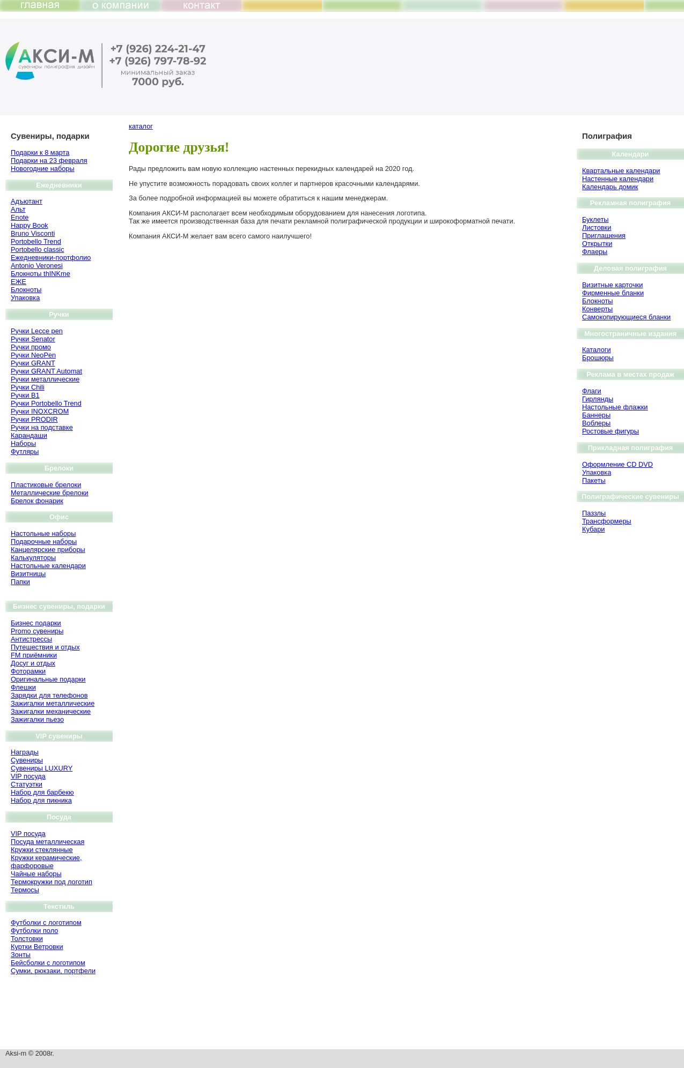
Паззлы (594, 513)
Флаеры (594, 252)
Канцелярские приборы (48, 550)
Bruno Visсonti (33, 233)
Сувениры (27, 760)
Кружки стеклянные (42, 850)
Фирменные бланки (613, 293)
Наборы (23, 443)
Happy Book (29, 225)
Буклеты (595, 219)
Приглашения (604, 235)
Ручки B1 (25, 395)
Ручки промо (31, 347)
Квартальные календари (621, 171)
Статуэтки (26, 784)
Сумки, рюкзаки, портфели (53, 971)
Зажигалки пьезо (37, 719)
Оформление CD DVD (617, 464)
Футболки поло (34, 931)
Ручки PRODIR (34, 419)
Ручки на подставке (42, 427)
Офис (59, 517)
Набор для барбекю (42, 792)
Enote (19, 217)
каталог (141, 126)
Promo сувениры (37, 631)
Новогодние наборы (43, 169)
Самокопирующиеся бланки (626, 317)
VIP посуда (28, 776)
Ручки (59, 314)
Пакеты (594, 480)
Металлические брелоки (50, 493)
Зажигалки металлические (52, 703)
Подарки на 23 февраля (49, 160)
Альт (18, 209)
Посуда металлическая (47, 842)
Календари (630, 154)
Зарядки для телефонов (49, 695)
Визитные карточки (612, 285)
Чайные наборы (36, 874)
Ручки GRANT (33, 363)
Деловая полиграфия (630, 268)
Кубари (593, 529)
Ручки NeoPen (33, 355)
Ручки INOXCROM (40, 411)
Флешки (23, 687)
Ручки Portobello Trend (46, 403)
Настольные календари (48, 566)
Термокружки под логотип (51, 882)
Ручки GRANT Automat (46, 371)
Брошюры (598, 358)
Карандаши (29, 435)
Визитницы (28, 574)
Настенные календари (617, 179)
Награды (25, 752)
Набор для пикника (41, 800)
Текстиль (59, 906)
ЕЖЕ (18, 282)
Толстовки (27, 939)
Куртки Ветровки (37, 947)
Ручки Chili (28, 387)
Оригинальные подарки (48, 679)
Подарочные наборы (44, 541)
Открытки (597, 244)
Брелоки (59, 468)
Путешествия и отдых (45, 647)
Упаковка (25, 298)
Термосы (25, 890)
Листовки (596, 227)
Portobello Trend (36, 241)
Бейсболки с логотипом (48, 963)
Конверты (597, 309)
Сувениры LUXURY (41, 768)
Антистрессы (31, 639)
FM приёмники (34, 655)
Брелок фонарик (37, 501)
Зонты (21, 955)
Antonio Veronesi (37, 266)
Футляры (25, 451)
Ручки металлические (45, 379)
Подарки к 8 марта (40, 152)
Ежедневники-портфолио (51, 257)
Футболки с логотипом (46, 922)
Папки (20, 582)
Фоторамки (28, 671)
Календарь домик (610, 187)
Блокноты (26, 290)
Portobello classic (37, 249)
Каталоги (596, 350)
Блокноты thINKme (40, 274)
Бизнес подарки (36, 623)
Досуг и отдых (33, 663)
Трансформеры (606, 521)
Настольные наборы (43, 533)
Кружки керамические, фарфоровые (46, 862)
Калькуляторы (33, 558)
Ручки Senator (33, 339)
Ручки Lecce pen (37, 331)
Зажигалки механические (51, 711)
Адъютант (26, 201)
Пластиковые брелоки (46, 485)
